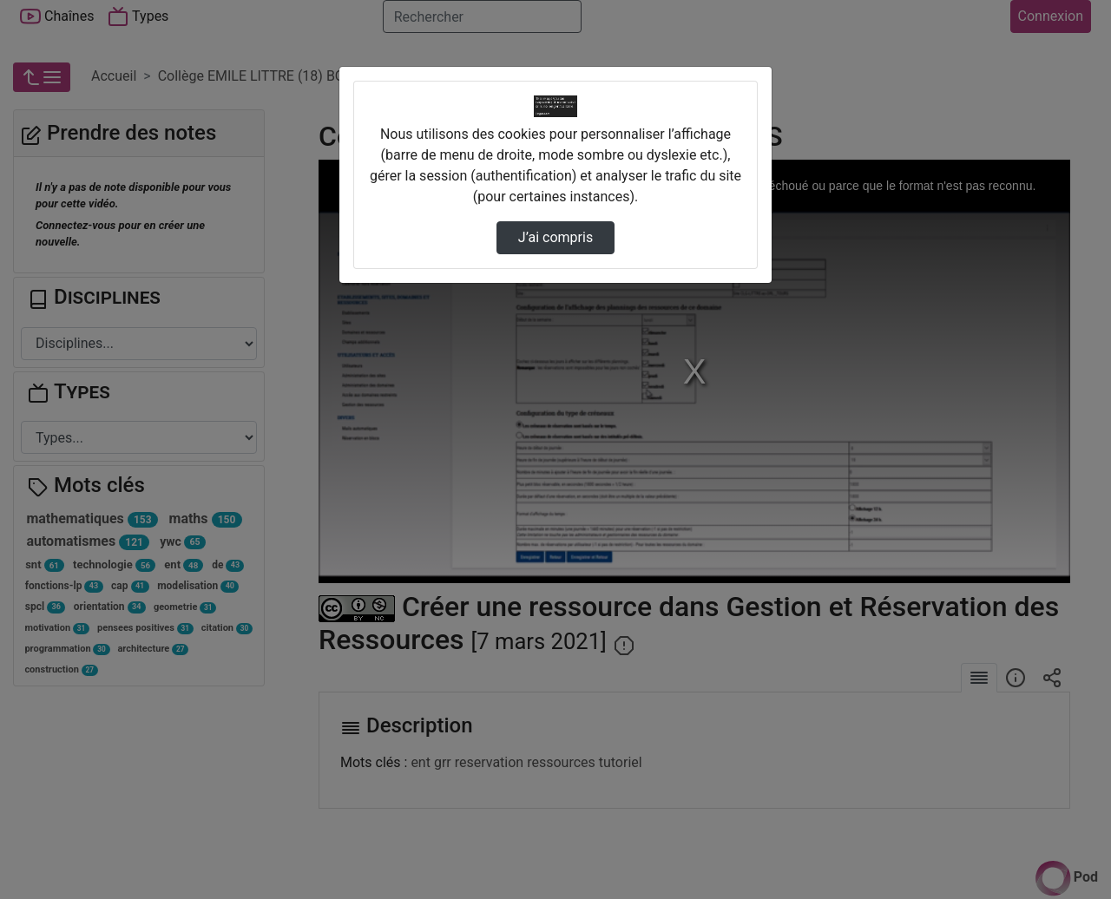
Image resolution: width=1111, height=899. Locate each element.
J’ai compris (555, 237)
